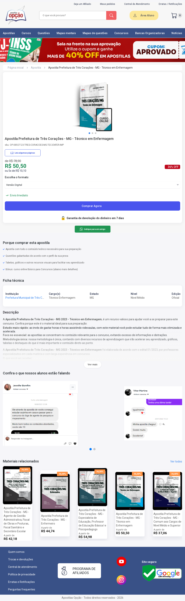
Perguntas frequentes (21, 589)
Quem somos (16, 551)
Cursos (26, 33)
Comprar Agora (92, 206)
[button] (89, 133)
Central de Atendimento (137, 4)
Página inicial (16, 67)
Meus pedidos (107, 4)
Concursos (121, 33)
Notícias (176, 33)
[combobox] (72, 15)
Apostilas (9, 33)
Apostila (36, 67)
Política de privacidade (21, 574)
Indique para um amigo (92, 229)
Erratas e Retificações (21, 581)
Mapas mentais (66, 33)
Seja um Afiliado (82, 4)
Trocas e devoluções (20, 559)
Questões (44, 33)
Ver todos (176, 461)
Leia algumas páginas (22, 152)
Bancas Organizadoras (150, 33)
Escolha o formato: (17, 177)
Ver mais (93, 364)
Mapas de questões (95, 33)
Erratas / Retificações (170, 4)
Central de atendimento (22, 566)
